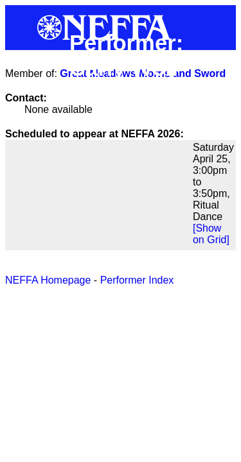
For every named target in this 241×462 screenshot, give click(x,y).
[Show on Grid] (211, 234)
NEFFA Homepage (48, 280)
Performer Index (137, 280)
